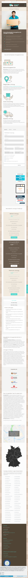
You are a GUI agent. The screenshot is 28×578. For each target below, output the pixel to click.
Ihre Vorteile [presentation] (14, 300)
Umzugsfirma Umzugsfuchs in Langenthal (10, 556)
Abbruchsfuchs (5, 545)
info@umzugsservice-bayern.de (9, 532)
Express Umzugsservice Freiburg (16, 86)
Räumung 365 (5, 553)
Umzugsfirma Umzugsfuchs (14, 375)
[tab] (14, 300)
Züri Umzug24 (14, 384)
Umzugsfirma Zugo (6, 546)
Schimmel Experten (6, 541)
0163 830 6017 (8, 49)
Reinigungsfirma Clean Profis (8, 540)
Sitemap (4, 535)
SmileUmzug (5, 548)
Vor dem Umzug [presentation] (14, 302)
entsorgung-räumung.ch (7, 543)
